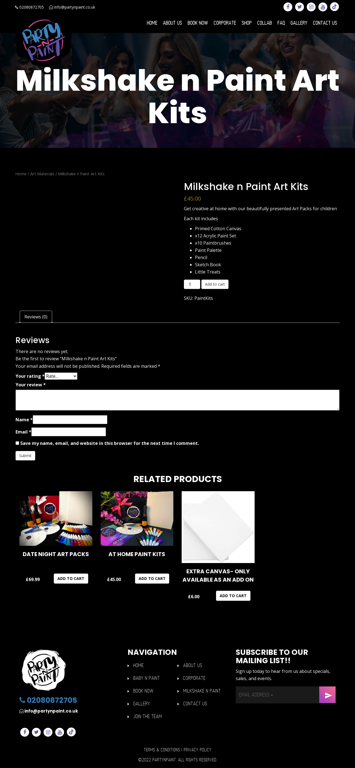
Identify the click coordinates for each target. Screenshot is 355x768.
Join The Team (147, 716)
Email (23, 432)
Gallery (298, 23)
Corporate (225, 23)
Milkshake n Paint (202, 691)
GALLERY (141, 703)
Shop (247, 23)
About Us (172, 23)
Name (24, 420)
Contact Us (325, 23)
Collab (264, 23)
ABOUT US (192, 665)
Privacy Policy (197, 750)
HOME (138, 665)
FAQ (281, 23)
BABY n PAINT (146, 678)
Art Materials (42, 173)
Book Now (197, 23)
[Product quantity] (192, 284)
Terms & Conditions (162, 750)
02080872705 (29, 7)
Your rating (30, 376)
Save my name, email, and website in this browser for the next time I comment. (109, 443)
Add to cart (215, 284)
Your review (31, 385)
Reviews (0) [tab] (35, 317)
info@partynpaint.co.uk (72, 7)
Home (152, 23)
